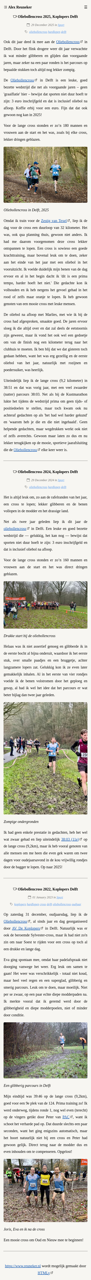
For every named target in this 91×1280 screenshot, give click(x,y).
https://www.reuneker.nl (23, 1266)
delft (63, 31)
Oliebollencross (68, 42)
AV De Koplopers (26, 928)
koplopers (20, 904)
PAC (65, 1117)
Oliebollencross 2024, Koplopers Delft (48, 472)
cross (43, 904)
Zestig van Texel (54, 221)
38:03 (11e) (70, 839)
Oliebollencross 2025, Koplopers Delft (48, 16)
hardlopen (54, 31)
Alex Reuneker (20, 7)
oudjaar (76, 904)
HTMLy (44, 1273)
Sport (61, 25)
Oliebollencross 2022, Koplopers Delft (48, 889)
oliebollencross (38, 31)
